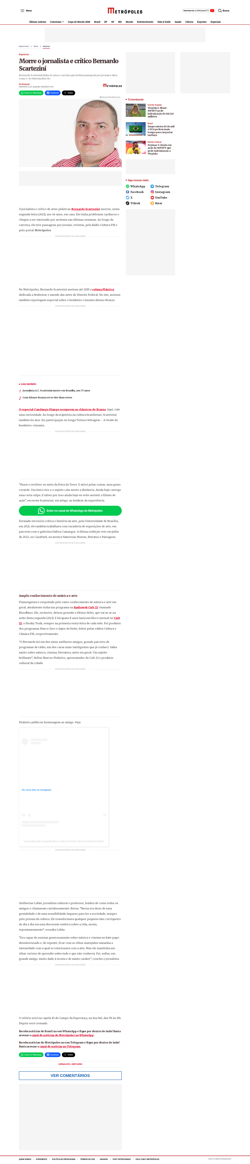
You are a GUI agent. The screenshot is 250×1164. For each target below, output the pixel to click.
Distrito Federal (154, 144)
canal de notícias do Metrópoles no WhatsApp (63, 1037)
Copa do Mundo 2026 (79, 23)
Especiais (216, 23)
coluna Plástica (103, 291)
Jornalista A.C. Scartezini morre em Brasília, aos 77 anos (56, 392)
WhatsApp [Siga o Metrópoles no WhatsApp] (135, 188)
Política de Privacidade (63, 1161)
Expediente (41, 1161)
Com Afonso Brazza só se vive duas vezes (47, 399)
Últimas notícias (37, 23)
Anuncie (104, 1161)
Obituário (76, 1066)
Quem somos (25, 1161)
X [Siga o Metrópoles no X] (129, 199)
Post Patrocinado (122, 1161)
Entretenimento (145, 23)
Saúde (178, 23)
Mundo (129, 23)
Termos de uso (87, 1161)
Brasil (97, 23)
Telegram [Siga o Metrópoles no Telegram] (159, 188)
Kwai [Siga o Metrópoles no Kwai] (156, 205)
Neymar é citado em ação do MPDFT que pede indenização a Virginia (160, 151)
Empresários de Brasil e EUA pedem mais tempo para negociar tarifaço (161, 133)
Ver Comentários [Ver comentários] (70, 1077)
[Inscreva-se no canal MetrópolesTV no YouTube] (201, 10)
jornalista (64, 1066)
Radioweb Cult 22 (86, 609)
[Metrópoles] (125, 10)
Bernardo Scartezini (85, 211)
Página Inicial (24, 48)
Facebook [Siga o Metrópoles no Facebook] (135, 194)
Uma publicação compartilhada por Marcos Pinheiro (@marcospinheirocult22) (64, 843)
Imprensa (46, 48)
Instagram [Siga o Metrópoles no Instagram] (160, 194)
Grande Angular (155, 107)
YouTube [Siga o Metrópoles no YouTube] (158, 199)
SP (112, 23)
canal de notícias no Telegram (59, 1048)
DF (105, 23)
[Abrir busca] (226, 10)
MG (120, 23)
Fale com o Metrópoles (147, 1161)
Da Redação (24, 86)
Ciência (189, 23)
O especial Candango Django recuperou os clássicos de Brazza (62, 411)
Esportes (202, 23)
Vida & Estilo (164, 23)
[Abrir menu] (25, 10)
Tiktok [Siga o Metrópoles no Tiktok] (133, 205)
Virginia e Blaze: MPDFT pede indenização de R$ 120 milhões (161, 114)
